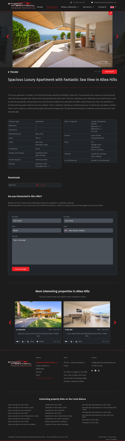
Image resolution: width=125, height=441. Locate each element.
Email (13, 226)
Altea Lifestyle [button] (69, 7)
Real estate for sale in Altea (90, 420)
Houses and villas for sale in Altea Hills (19, 410)
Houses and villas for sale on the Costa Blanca (21, 424)
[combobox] (66, 230)
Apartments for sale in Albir (53, 413)
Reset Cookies (103, 437)
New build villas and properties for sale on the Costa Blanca (97, 416)
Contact (102, 7)
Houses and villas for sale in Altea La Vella (20, 407)
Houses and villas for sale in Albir (18, 413)
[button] (113, 7)
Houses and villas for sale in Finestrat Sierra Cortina (23, 416)
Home (40, 7)
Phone (65, 226)
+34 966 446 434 (79, 2)
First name (15, 217)
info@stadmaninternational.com (105, 2)
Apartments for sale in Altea (53, 405)
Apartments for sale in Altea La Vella (56, 407)
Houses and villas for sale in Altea (18, 405)
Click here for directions (44, 378)
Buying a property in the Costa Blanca (56, 421)
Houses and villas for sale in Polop (18, 421)
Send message (20, 269)
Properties (52, 7)
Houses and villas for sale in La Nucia (19, 419)
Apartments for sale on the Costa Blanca (57, 419)
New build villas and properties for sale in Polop (96, 412)
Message (14, 236)
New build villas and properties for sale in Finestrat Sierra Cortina (99, 408)
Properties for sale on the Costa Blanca (56, 424)
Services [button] (87, 7)
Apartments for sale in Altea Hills (55, 410)
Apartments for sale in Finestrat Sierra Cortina (58, 416)
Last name (67, 217)
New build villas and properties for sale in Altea (96, 405)
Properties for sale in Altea (90, 423)
